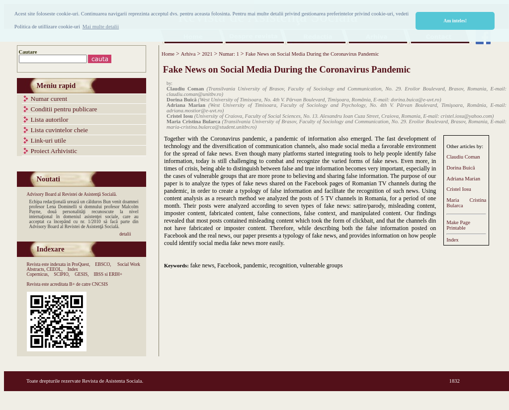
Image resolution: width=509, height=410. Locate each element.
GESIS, (81, 274)
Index (452, 240)
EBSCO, (103, 264)
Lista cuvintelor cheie (59, 130)
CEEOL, (54, 269)
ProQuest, (81, 264)
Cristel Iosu (458, 189)
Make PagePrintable (458, 225)
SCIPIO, (62, 274)
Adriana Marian (463, 178)
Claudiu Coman (463, 157)
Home (168, 54)
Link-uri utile (48, 140)
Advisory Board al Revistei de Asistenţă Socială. (72, 194)
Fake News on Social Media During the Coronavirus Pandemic (312, 54)
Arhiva (188, 54)
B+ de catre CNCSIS (88, 284)
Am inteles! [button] (455, 20)
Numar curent (49, 98)
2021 (207, 54)
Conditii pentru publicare (64, 109)
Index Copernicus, (53, 272)
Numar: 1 (229, 54)
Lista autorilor (50, 119)
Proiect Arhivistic (54, 151)
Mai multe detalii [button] (101, 26)
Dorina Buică (460, 167)
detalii (125, 234)
